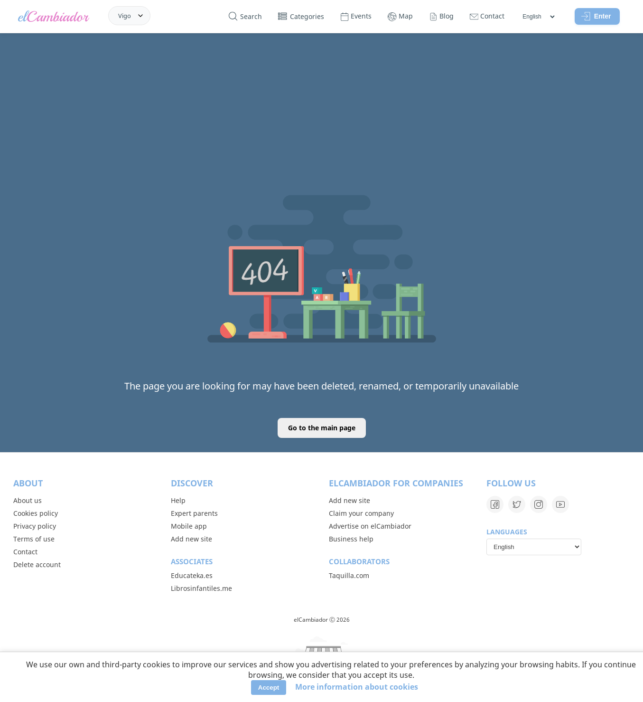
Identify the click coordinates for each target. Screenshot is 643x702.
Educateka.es (192, 575)
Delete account (37, 564)
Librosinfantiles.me (201, 588)
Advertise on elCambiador (370, 526)
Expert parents (194, 513)
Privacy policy (34, 526)
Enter (596, 16)
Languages (506, 531)
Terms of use (34, 538)
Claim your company (361, 513)
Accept (268, 687)
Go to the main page (321, 427)
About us (27, 500)
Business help (351, 538)
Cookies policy (35, 513)
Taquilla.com (349, 575)
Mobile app (189, 526)
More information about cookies (356, 687)
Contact (25, 551)
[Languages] (538, 17)
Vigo (124, 15)
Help (178, 500)
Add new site (191, 538)
